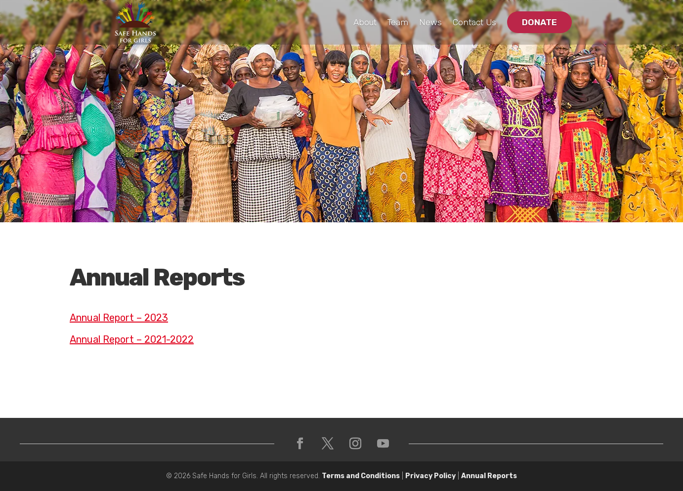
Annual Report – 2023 (119, 318)
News (430, 22)
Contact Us (474, 22)
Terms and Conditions (361, 476)
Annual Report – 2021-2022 (132, 339)
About (365, 22)
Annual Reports (489, 476)
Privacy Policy (430, 476)
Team (397, 22)
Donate (539, 22)
